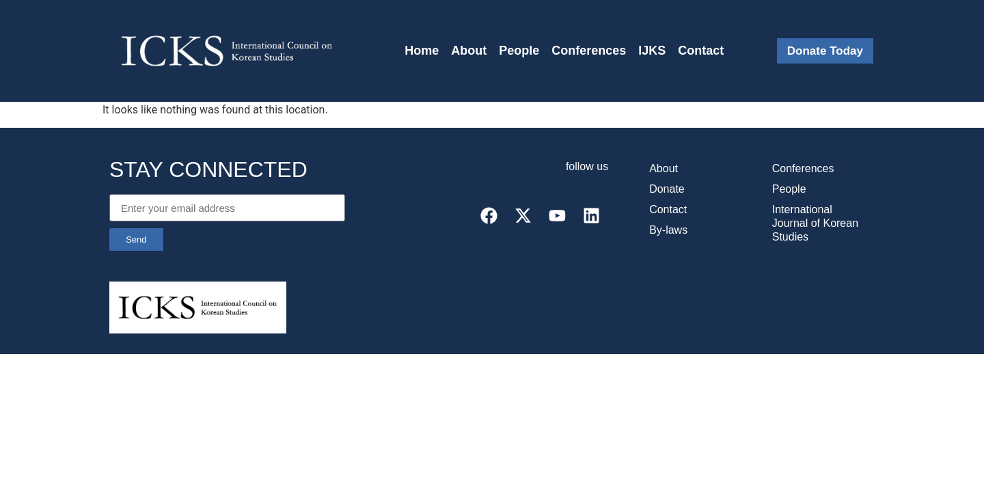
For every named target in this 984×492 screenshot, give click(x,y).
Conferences (588, 50)
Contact (701, 50)
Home (422, 50)
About (469, 50)
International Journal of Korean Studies (815, 223)
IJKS (652, 50)
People (519, 50)
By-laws (668, 230)
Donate (667, 189)
